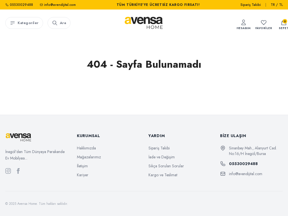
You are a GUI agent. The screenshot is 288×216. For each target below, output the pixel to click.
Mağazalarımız (89, 157)
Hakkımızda (86, 148)
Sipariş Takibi (250, 4)
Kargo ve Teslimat (162, 175)
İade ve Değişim (161, 157)
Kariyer (82, 175)
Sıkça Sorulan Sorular (166, 166)
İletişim (82, 166)
